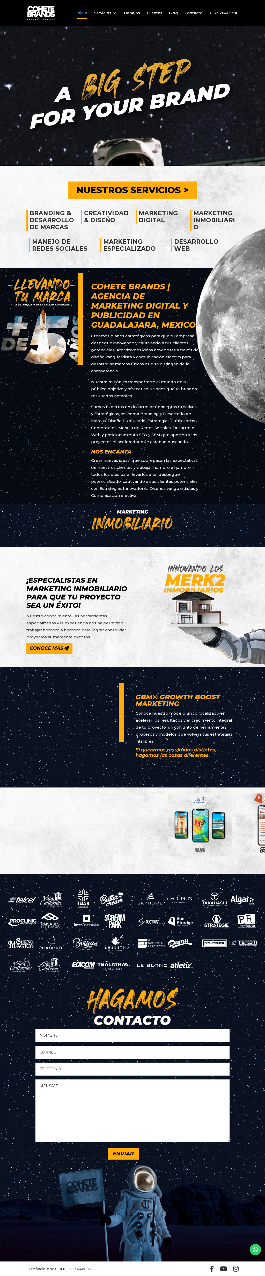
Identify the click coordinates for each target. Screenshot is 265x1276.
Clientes (154, 13)
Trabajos (131, 13)
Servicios (102, 13)
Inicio (82, 13)
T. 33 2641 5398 (224, 13)
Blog (173, 13)
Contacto (194, 13)
